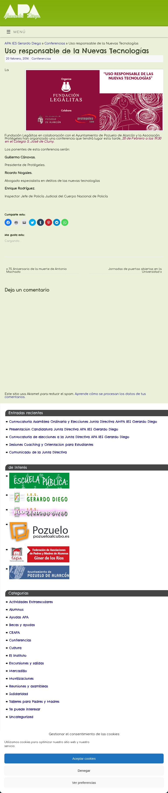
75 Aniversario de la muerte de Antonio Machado (36, 270)
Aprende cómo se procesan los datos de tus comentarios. (75, 395)
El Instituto (17, 655)
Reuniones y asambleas (28, 686)
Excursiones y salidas (26, 663)
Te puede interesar (24, 709)
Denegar (84, 770)
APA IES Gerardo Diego (23, 43)
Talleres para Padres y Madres (34, 701)
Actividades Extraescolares (31, 602)
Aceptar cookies (84, 758)
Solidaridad (18, 694)
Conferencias (54, 43)
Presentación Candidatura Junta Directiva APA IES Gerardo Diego (63, 429)
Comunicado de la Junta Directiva (38, 452)
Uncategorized (21, 717)
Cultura (15, 648)
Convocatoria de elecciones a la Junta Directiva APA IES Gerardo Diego (70, 437)
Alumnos (16, 609)
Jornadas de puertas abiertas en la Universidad (135, 270)
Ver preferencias (84, 782)
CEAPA (14, 632)
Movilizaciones (21, 678)
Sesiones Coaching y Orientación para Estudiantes (51, 445)
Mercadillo (18, 671)
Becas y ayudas (22, 625)
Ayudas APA (18, 617)
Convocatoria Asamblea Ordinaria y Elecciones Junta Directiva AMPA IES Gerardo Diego (83, 422)
